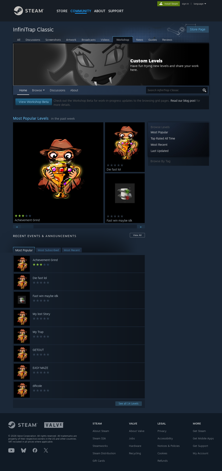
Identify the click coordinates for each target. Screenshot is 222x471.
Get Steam (199, 431)
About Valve (136, 431)
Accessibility (165, 438)
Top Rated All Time (163, 138)
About (99, 11)
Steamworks (100, 445)
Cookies (162, 453)
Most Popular (159, 132)
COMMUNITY (80, 11)
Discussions (57, 90)
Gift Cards (99, 460)
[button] (24, 250)
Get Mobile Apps (203, 438)
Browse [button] (37, 90)
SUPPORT (116, 11)
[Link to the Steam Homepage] (32, 14)
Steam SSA (99, 438)
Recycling (135, 453)
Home (23, 90)
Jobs (132, 438)
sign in (185, 3)
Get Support (200, 445)
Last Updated (159, 151)
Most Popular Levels (31, 118)
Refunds (163, 460)
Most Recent (159, 144)
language (198, 3)
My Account (200, 453)
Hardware (135, 445)
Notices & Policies (169, 445)
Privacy (162, 431)
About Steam (101, 431)
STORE (62, 11)
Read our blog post (183, 100)
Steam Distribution (104, 453)
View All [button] (137, 235)
